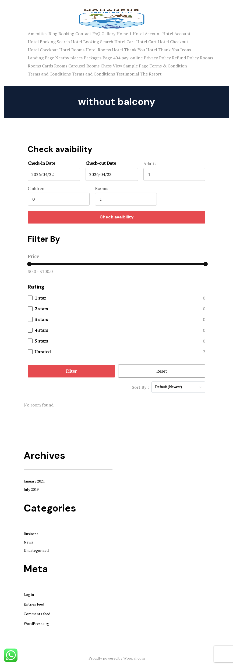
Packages (92, 58)
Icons (185, 50)
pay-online (132, 58)
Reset (161, 371)
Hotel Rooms (71, 50)
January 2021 (34, 481)
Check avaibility (117, 217)
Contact (83, 34)
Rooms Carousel (69, 66)
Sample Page (135, 66)
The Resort (151, 74)
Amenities (37, 34)
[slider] (29, 264)
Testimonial (127, 74)
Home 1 (124, 34)
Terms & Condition (168, 66)
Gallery (108, 34)
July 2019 (31, 489)
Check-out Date (101, 163)
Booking (66, 34)
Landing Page (41, 58)
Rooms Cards (40, 66)
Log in (29, 594)
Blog (52, 34)
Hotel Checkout (173, 42)
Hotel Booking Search (49, 42)
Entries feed (34, 604)
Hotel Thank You (128, 50)
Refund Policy (185, 58)
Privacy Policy (157, 58)
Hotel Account (147, 34)
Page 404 (111, 58)
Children (36, 188)
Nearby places (69, 58)
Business (31, 533)
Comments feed (37, 613)
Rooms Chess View (104, 66)
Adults (149, 163)
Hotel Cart (124, 42)
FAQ (96, 34)
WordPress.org (36, 623)
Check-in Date (41, 163)
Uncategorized (36, 550)
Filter (71, 371)
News (28, 542)
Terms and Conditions (49, 74)
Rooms (206, 58)
